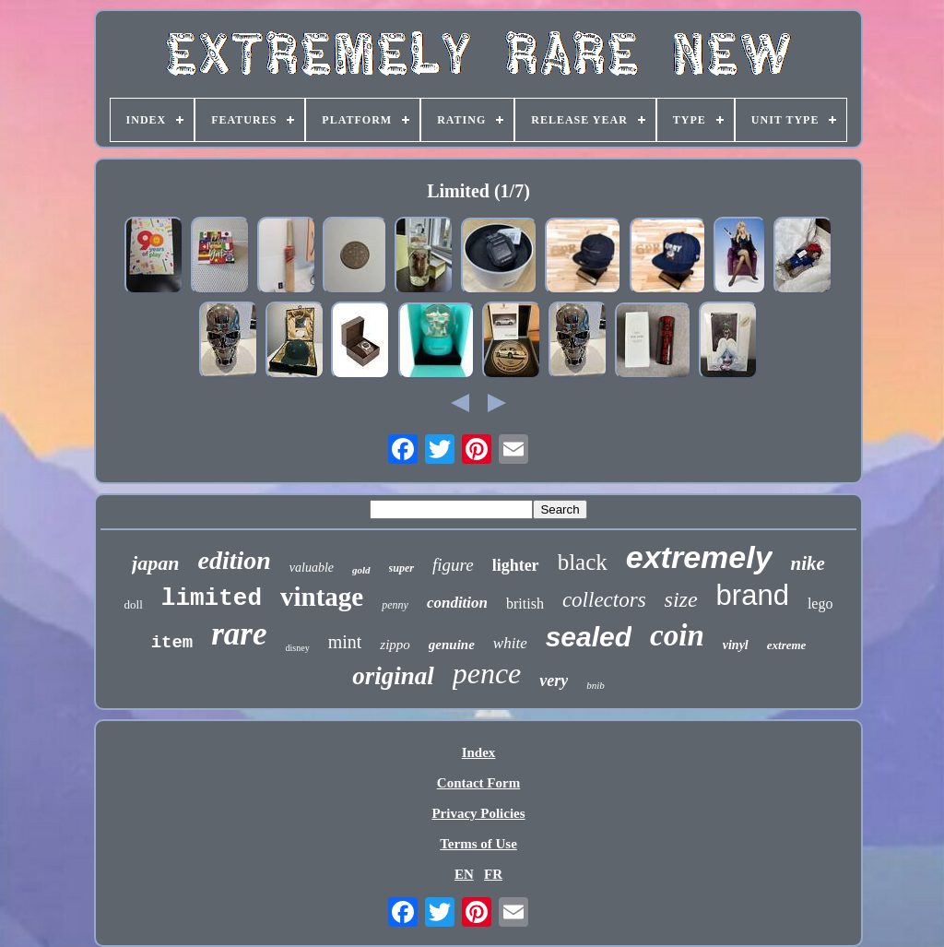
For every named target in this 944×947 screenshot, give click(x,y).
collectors (604, 599)
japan (155, 562)
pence (487, 673)
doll (133, 604)
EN (464, 874)
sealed (588, 636)
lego (820, 603)
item (172, 643)
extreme (787, 645)
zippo (395, 644)
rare (238, 634)
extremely (699, 556)
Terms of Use (478, 843)
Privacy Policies (478, 813)
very (553, 680)
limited (211, 598)
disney (298, 648)
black (583, 562)
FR (493, 874)
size (681, 599)
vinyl (736, 645)
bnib (595, 685)
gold (361, 569)
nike (808, 563)
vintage (321, 596)
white (510, 643)
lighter (515, 565)
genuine (452, 644)
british (525, 603)
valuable (311, 567)
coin (677, 635)
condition (457, 602)
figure (453, 564)
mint (345, 642)
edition (233, 560)
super (401, 568)
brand (752, 595)
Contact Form (478, 782)
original (393, 676)
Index (479, 752)
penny (395, 604)
